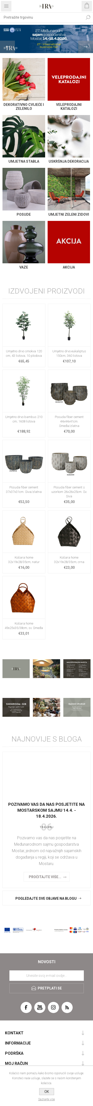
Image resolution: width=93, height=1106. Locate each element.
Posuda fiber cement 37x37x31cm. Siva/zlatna (24, 489)
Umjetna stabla (23, 161)
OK (46, 1092)
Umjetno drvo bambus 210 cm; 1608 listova (23, 419)
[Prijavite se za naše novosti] (46, 975)
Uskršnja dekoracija (69, 161)
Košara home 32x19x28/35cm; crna (69, 560)
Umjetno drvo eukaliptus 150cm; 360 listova (69, 353)
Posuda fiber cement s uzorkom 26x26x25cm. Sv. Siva (69, 491)
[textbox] (41, 17)
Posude (24, 214)
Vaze (23, 267)
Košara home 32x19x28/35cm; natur (24, 560)
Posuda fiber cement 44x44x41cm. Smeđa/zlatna (69, 421)
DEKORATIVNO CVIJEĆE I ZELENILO (23, 107)
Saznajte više (46, 1099)
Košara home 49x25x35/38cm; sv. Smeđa (24, 626)
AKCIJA (69, 267)
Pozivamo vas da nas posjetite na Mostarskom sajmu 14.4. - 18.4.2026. (46, 810)
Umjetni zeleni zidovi (68, 214)
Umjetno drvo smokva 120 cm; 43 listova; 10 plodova (24, 353)
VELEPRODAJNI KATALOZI (69, 107)
